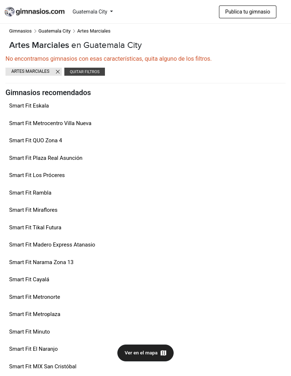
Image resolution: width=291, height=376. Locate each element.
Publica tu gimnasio (247, 12)
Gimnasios (20, 31)
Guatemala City (91, 12)
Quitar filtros (84, 71)
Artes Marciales (30, 71)
